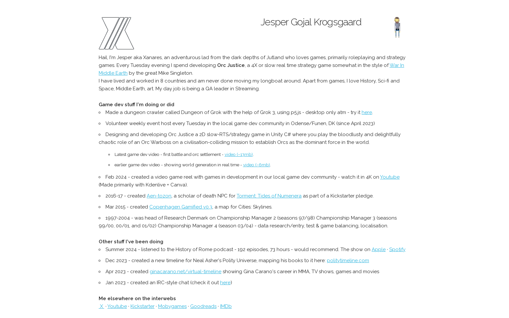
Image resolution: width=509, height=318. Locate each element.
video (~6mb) (256, 164)
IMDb (226, 306)
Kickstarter (142, 306)
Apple (379, 249)
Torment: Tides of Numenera (269, 196)
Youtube (390, 177)
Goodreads (203, 306)
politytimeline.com (348, 260)
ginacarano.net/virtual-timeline (185, 271)
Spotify (397, 249)
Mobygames (172, 306)
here (367, 112)
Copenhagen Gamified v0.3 (180, 207)
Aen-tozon (159, 196)
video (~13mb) (239, 154)
